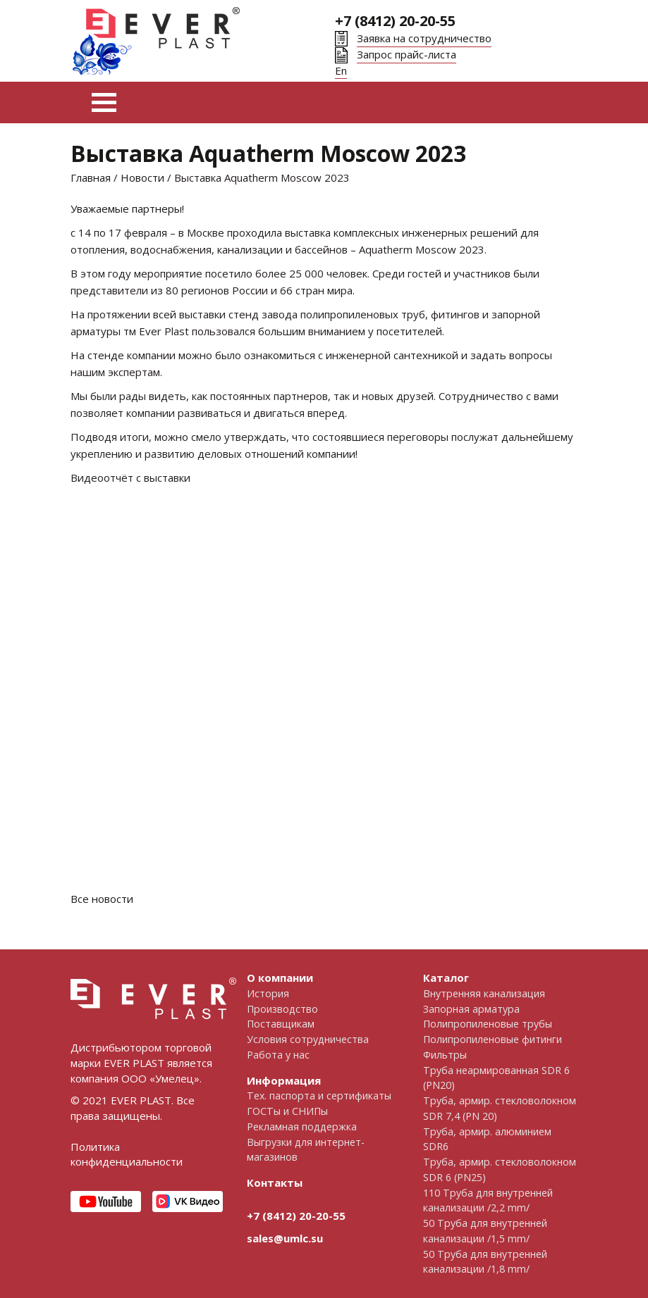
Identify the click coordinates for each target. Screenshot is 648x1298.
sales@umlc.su (285, 1238)
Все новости (102, 899)
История (268, 993)
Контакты (274, 1182)
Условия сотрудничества (308, 1039)
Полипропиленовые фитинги (492, 1039)
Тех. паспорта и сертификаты (319, 1095)
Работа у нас (278, 1054)
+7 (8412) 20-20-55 (395, 20)
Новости (142, 177)
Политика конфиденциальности (127, 1154)
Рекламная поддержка (302, 1126)
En (341, 70)
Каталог (446, 978)
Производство (282, 1009)
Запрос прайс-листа (406, 54)
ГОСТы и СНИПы (287, 1111)
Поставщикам (280, 1023)
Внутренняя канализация (484, 993)
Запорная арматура (471, 1009)
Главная (91, 177)
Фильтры (445, 1054)
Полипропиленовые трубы (487, 1023)
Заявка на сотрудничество (424, 38)
